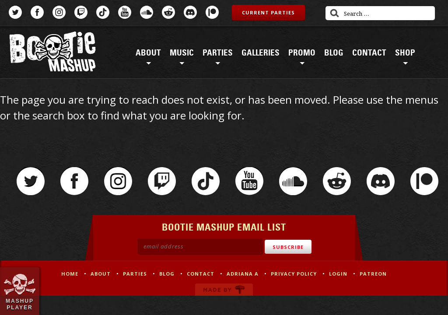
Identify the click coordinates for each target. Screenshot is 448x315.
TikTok (102, 12)
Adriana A (243, 273)
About (148, 53)
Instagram (59, 12)
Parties (218, 53)
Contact (369, 53)
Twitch (81, 12)
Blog (333, 53)
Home (69, 273)
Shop (405, 53)
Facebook (37, 12)
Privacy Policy (294, 273)
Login (338, 273)
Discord (190, 12)
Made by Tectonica (224, 290)
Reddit (168, 12)
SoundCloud (146, 12)
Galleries (261, 53)
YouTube (124, 12)
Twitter (15, 12)
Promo (301, 53)
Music (182, 53)
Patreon (212, 12)
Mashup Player (20, 304)
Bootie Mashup (52, 53)
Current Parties (268, 12)
